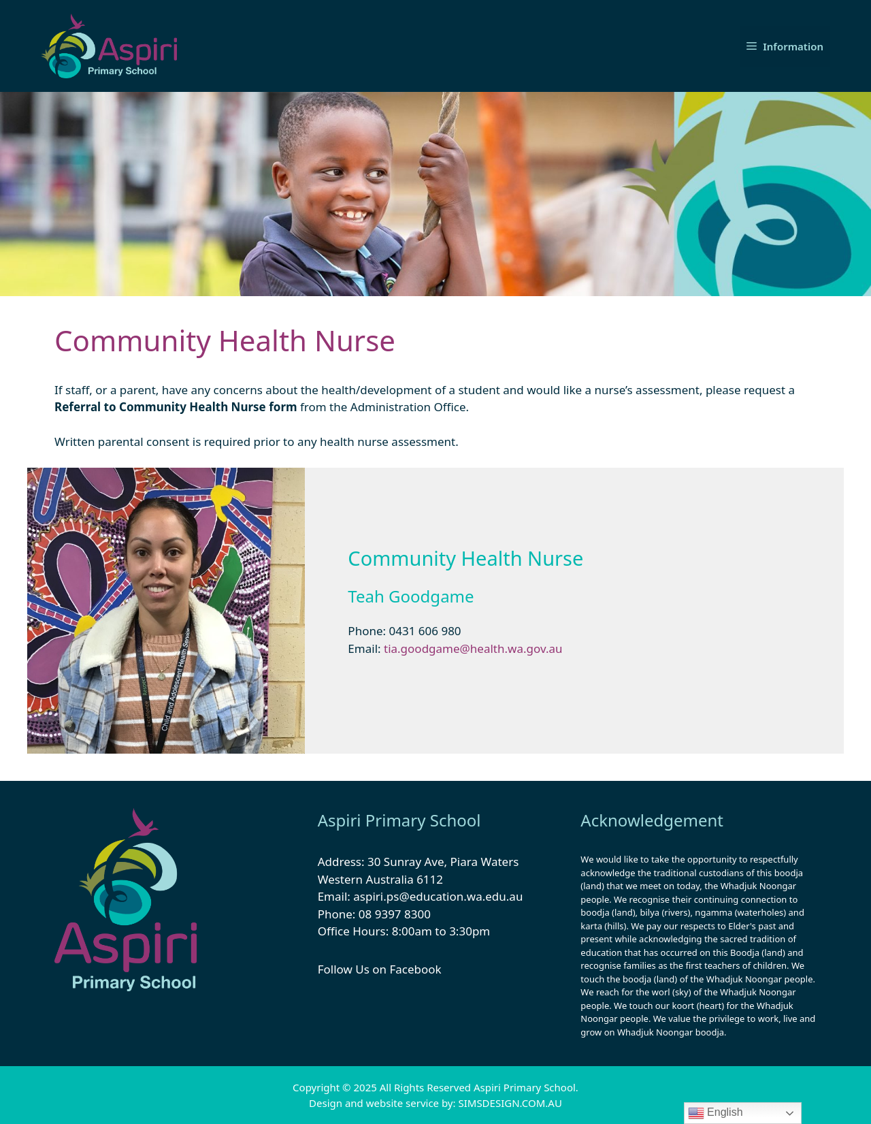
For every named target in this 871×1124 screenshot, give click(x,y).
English (715, 1113)
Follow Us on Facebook (380, 969)
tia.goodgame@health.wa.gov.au (474, 648)
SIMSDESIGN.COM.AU (509, 1103)
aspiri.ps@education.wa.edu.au (438, 896)
